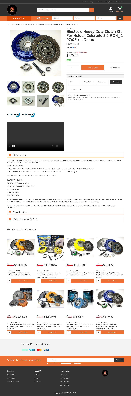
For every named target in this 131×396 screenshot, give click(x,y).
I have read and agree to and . (64, 363)
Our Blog (37, 378)
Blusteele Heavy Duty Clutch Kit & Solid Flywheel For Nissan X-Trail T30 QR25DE (109, 275)
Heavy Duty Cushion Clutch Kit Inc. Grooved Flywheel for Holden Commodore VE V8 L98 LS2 (49, 275)
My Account (11, 374)
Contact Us (120, 2)
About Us (99, 2)
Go (120, 18)
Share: (71, 47)
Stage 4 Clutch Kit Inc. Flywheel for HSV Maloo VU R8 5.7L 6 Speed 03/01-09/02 (49, 326)
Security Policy (65, 385)
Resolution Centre (13, 381)
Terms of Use (64, 374)
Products (85, 2)
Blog (91, 2)
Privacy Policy (77, 363)
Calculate (116, 82)
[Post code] (102, 82)
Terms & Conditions (66, 363)
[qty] (74, 82)
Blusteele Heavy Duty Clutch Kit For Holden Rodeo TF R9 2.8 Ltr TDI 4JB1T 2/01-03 (79, 326)
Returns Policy (64, 381)
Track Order (11, 378)
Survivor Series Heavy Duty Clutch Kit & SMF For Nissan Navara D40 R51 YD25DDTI (20, 326)
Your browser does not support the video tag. (35, 136)
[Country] (88, 82)
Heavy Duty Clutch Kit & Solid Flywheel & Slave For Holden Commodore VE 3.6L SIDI (106, 326)
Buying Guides (109, 2)
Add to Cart (93, 67)
